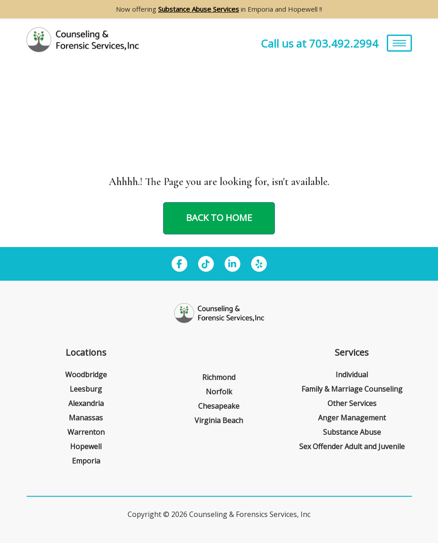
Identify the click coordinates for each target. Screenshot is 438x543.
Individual (352, 374)
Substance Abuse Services (198, 8)
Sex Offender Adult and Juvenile (352, 446)
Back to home (219, 218)
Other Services (351, 403)
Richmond (218, 377)
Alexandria (86, 403)
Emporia (86, 460)
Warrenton (86, 432)
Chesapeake (218, 406)
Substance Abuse (352, 432)
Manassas (86, 417)
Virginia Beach (219, 420)
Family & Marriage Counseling (352, 388)
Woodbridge (86, 374)
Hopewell (86, 446)
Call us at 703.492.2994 (319, 43)
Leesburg (86, 388)
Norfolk (219, 391)
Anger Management (352, 417)
